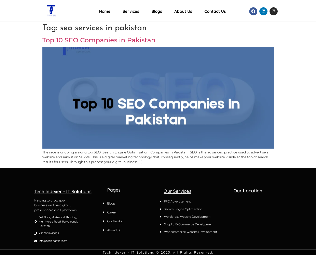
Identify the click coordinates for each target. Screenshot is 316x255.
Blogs (156, 11)
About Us (183, 11)
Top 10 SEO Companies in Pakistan (99, 40)
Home (104, 11)
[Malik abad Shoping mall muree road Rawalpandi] (267, 219)
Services (131, 11)
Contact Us (215, 11)
